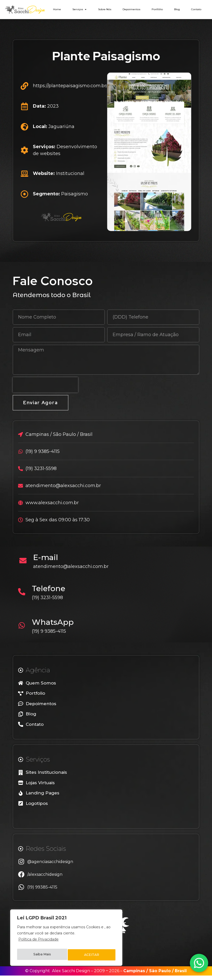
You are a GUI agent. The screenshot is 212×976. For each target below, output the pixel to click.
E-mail (47, 558)
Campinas (134, 971)
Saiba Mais (42, 955)
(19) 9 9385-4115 (51, 632)
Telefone (50, 589)
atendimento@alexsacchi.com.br (72, 567)
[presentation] (45, 384)
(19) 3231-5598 (49, 598)
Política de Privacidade (38, 942)
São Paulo (160, 971)
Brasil (181, 971)
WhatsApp (54, 622)
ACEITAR (92, 955)
